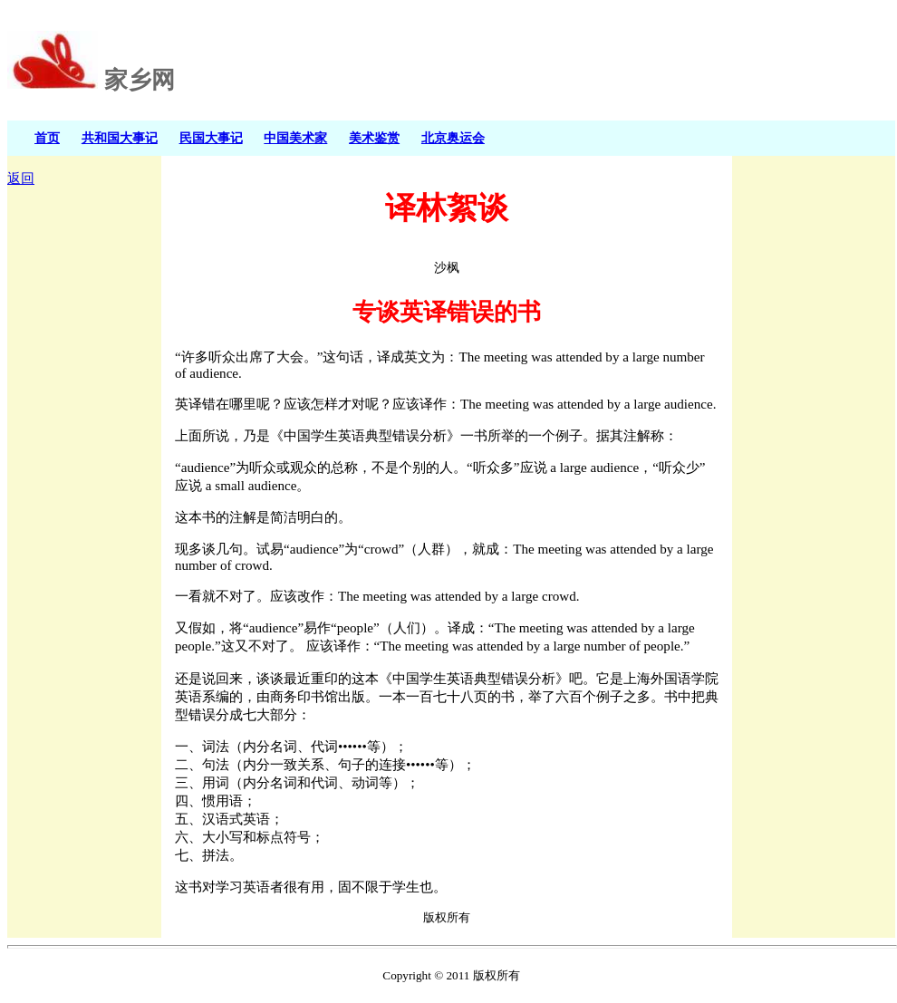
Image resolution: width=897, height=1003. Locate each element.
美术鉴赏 (374, 137)
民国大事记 (211, 137)
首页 (47, 137)
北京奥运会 (453, 137)
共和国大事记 (120, 137)
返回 (20, 178)
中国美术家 (295, 137)
